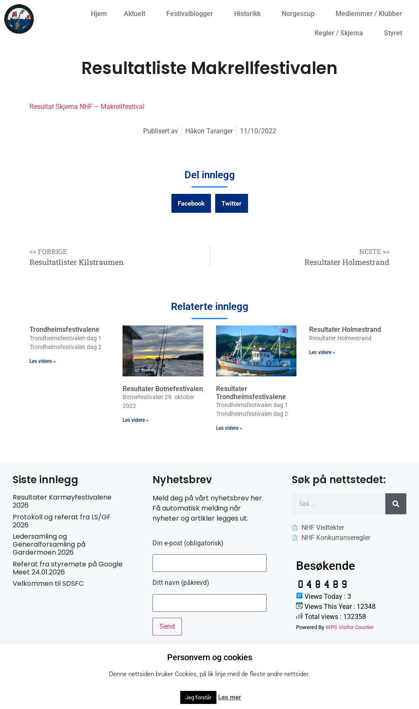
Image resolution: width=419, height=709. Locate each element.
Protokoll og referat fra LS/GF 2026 (62, 521)
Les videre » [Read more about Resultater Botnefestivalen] (136, 420)
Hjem (99, 14)
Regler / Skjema (341, 33)
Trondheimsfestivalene (64, 329)
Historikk (249, 14)
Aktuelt (136, 14)
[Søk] (395, 503)
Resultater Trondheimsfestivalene (251, 393)
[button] (191, 203)
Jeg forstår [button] (198, 697)
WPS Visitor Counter (350, 627)
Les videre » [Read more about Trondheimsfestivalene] (42, 361)
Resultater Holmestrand (345, 329)
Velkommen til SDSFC (48, 583)
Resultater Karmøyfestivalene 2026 (62, 501)
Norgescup (300, 14)
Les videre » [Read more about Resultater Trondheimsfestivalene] (229, 428)
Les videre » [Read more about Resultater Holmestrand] (322, 352)
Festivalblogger (191, 14)
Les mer (229, 697)
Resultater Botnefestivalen (163, 389)
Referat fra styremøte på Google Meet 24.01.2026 (68, 568)
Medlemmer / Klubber (371, 14)
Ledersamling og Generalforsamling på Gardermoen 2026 (49, 544)
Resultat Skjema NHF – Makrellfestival (86, 107)
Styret (395, 33)
